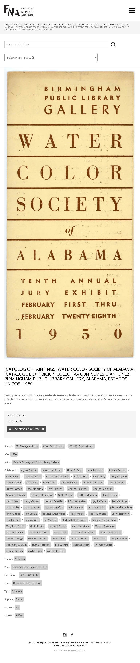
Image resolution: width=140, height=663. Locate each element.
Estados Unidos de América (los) (29, 567)
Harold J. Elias (109, 495)
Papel (19, 599)
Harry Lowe (12, 501)
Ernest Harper (14, 488)
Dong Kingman (119, 476)
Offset (19, 615)
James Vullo (12, 507)
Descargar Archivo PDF (26, 429)
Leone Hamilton (120, 513)
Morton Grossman (105, 526)
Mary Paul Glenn (15, 526)
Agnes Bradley (29, 470)
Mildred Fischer (58, 526)
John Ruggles (13, 513)
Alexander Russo (51, 470)
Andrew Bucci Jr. (117, 470)
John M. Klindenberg (121, 507)
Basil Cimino (12, 476)
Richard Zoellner (37, 538)
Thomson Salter (103, 544)
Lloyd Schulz (13, 520)
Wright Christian (56, 551)
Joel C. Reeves (75, 507)
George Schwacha (16, 495)
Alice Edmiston (95, 470)
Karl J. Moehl (77, 513)
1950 (14, 454)
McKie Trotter (37, 526)
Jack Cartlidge (119, 501)
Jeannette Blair (32, 507)
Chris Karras (81, 476)
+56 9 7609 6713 (103, 642)
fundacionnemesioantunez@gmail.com (70, 645)
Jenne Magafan (54, 507)
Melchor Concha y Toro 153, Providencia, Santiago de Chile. (53, 642)
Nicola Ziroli (60, 532)
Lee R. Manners (97, 513)
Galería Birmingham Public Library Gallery (36, 462)
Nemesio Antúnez (38, 532)
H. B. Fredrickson (88, 495)
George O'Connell (78, 488)
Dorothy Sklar (13, 482)
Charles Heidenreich (57, 476)
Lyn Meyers (50, 520)
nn (51, 57)
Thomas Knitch (81, 544)
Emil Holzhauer (117, 482)
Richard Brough (14, 538)
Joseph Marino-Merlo (53, 513)
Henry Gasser (31, 501)
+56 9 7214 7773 (86, 642)
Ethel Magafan (35, 488)
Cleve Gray (99, 476)
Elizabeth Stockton (93, 482)
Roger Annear (119, 538)
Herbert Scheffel (54, 501)
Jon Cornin (31, 513)
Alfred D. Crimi (74, 470)
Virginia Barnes (14, 551)
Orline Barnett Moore (83, 532)
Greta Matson (65, 495)
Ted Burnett (61, 544)
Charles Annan (33, 476)
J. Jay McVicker (99, 501)
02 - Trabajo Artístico (27, 446)
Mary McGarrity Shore (104, 520)
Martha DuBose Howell (74, 520)
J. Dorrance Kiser (77, 501)
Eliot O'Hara (49, 482)
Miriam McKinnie (81, 526)
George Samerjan (102, 488)
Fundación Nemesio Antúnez (18, 13)
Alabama (20, 559)
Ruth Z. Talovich (41, 544)
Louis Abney (31, 520)
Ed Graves (32, 482)
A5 (17, 607)
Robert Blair (58, 538)
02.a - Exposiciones (53, 446)
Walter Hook (35, 551)
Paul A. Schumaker (110, 532)
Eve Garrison (55, 488)
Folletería (17, 591)
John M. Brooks (97, 507)
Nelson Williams (15, 532)
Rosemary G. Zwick (16, 544)
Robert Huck (99, 538)
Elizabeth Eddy (69, 482)
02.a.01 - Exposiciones (81, 446)
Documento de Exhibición (27, 583)
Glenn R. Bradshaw (42, 495)
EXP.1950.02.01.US (29, 575)
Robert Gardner (79, 538)
